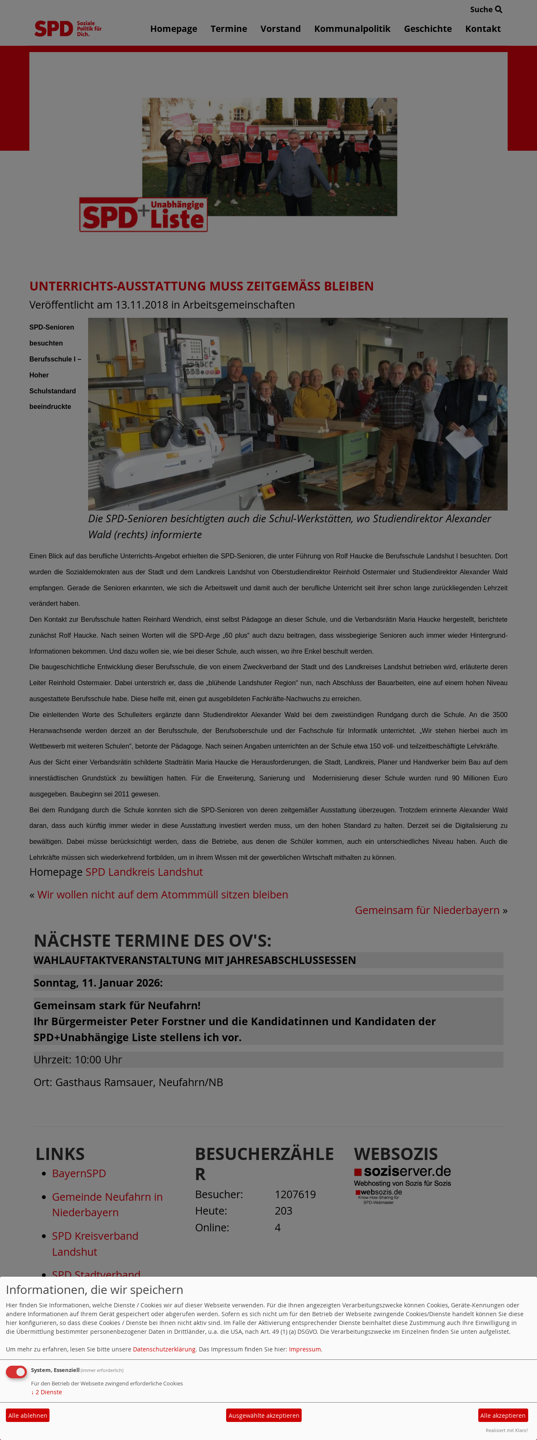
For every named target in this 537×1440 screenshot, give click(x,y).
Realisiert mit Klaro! (507, 1430)
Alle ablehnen (27, 1415)
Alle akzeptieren (503, 1415)
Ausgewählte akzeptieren (264, 1415)
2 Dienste (46, 1392)
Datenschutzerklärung (164, 1349)
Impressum (305, 1349)
